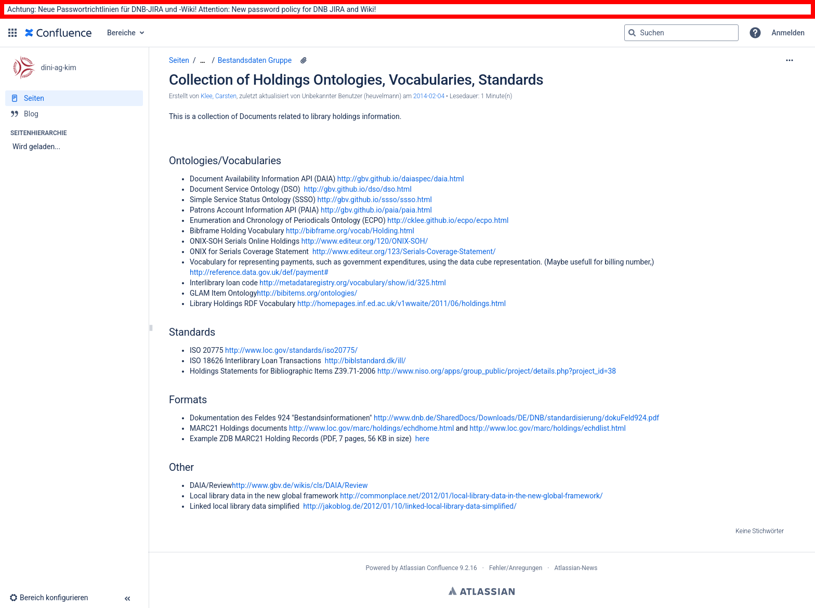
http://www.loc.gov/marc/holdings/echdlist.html (548, 428)
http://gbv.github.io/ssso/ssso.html (375, 199)
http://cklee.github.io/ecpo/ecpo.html (447, 220)
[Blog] (74, 114)
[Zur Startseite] (58, 32)
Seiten (179, 60)
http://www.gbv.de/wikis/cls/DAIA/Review (299, 485)
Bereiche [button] (121, 33)
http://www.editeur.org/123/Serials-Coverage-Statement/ (404, 251)
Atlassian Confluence (429, 568)
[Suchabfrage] (681, 32)
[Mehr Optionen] (789, 60)
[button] (12, 32)
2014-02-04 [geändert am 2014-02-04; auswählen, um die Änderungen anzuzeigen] (428, 96)
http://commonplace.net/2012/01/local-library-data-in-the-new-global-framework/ (471, 496)
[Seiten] (74, 98)
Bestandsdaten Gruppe (255, 60)
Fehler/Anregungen (515, 568)
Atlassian (482, 591)
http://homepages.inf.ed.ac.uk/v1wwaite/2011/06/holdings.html (401, 303)
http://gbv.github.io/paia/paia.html (376, 210)
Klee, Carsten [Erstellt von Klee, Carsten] (218, 96)
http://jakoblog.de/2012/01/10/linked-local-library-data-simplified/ (410, 506)
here (422, 438)
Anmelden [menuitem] (788, 33)
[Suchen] (632, 33)
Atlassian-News (575, 568)
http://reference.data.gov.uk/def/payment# (259, 272)
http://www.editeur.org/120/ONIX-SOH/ (364, 241)
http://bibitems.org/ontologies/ (307, 293)
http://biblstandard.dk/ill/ (365, 360)
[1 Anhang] (303, 60)
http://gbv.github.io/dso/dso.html (358, 189)
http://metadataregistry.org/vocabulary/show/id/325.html (352, 283)
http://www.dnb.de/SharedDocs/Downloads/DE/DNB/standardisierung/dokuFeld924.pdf (516, 418)
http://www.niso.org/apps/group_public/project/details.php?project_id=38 (496, 371)
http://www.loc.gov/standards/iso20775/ (291, 350)
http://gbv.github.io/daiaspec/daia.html (400, 179)
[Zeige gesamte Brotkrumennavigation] (202, 60)
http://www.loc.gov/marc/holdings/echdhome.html (371, 428)
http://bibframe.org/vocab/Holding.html (350, 231)
